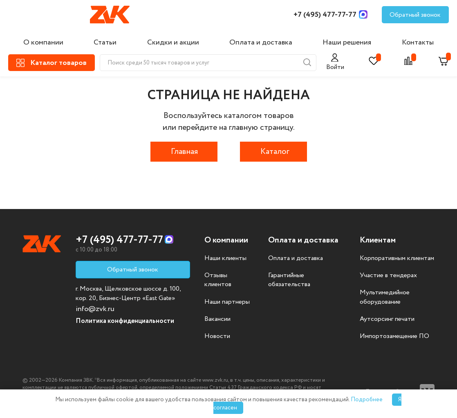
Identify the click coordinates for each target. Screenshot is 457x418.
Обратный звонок (415, 15)
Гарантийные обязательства (289, 280)
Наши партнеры (227, 302)
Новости (217, 336)
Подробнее (367, 400)
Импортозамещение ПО (394, 336)
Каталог (274, 152)
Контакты (418, 42)
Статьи (105, 42)
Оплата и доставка (260, 42)
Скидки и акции (173, 42)
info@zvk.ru (95, 309)
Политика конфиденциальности (125, 321)
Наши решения (347, 42)
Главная (184, 152)
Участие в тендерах (388, 275)
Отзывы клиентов (217, 280)
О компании (43, 42)
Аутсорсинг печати (387, 319)
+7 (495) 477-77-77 (324, 14)
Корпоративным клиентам (397, 258)
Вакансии (217, 319)
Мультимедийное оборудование (385, 297)
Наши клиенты (225, 258)
